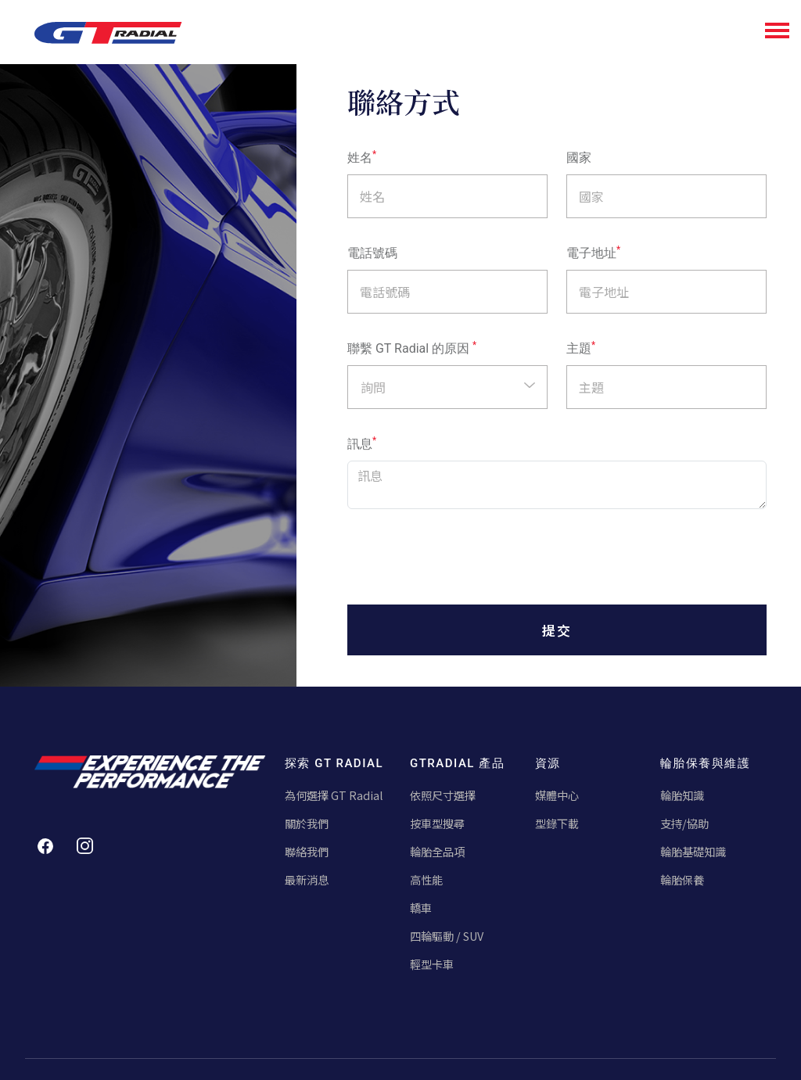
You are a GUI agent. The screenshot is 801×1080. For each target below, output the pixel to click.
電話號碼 (372, 253)
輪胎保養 (683, 881)
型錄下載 (558, 824)
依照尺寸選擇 (445, 795)
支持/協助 (686, 824)
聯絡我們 (308, 852)
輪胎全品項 (439, 852)
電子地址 (593, 252)
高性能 (427, 881)
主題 (580, 348)
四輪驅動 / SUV (450, 938)
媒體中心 (558, 795)
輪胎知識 (683, 795)
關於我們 (308, 824)
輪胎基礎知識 (695, 852)
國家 (578, 157)
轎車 (421, 909)
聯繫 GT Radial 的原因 (411, 348)
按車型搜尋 (439, 824)
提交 (557, 630)
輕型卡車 (433, 966)
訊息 (361, 443)
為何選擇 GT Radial (335, 795)
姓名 (361, 157)
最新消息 (308, 881)
